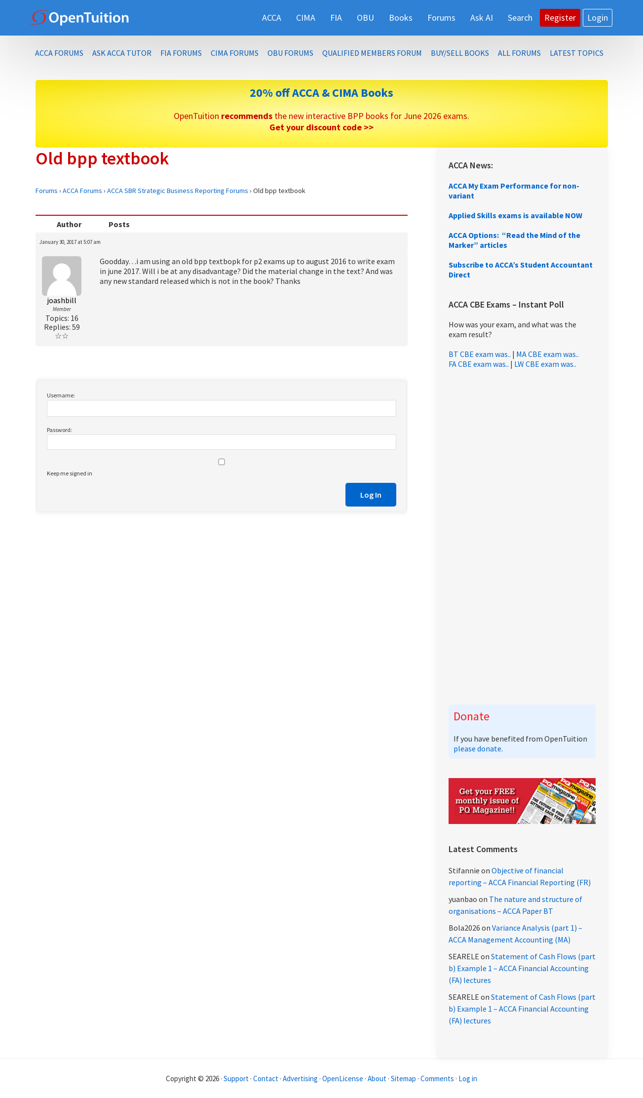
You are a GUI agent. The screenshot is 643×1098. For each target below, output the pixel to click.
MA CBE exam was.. (547, 354)
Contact (265, 1078)
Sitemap (403, 1078)
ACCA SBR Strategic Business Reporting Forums (177, 190)
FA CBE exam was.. (479, 364)
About (377, 1078)
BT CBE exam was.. (480, 354)
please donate (477, 748)
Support (236, 1078)
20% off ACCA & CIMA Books (321, 92)
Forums (47, 190)
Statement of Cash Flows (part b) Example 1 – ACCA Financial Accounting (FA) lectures (522, 968)
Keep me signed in (69, 473)
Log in (467, 1078)
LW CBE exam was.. (545, 364)
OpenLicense (343, 1078)
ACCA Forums (82, 190)
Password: (59, 429)
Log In (370, 495)
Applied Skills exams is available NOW (515, 215)
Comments (437, 1078)
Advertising (300, 1078)
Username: (61, 395)
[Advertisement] (522, 537)
